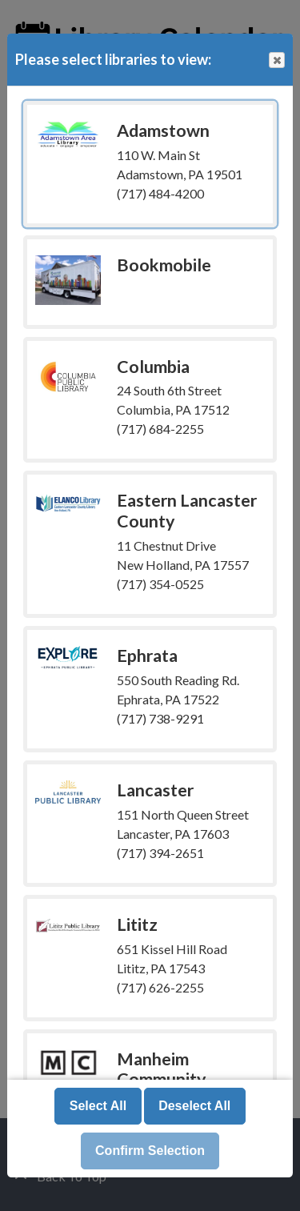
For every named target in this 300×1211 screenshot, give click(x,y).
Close (276, 60)
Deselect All (194, 1106)
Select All (98, 1106)
